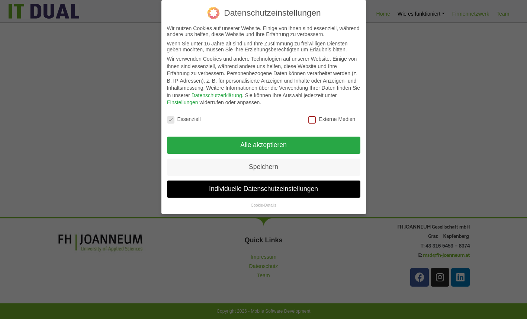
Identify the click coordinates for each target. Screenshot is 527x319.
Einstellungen (182, 99)
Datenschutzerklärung (217, 92)
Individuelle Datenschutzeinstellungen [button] (263, 185)
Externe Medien (331, 116)
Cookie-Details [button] (263, 201)
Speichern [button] (263, 163)
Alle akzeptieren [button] (263, 141)
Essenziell (184, 116)
